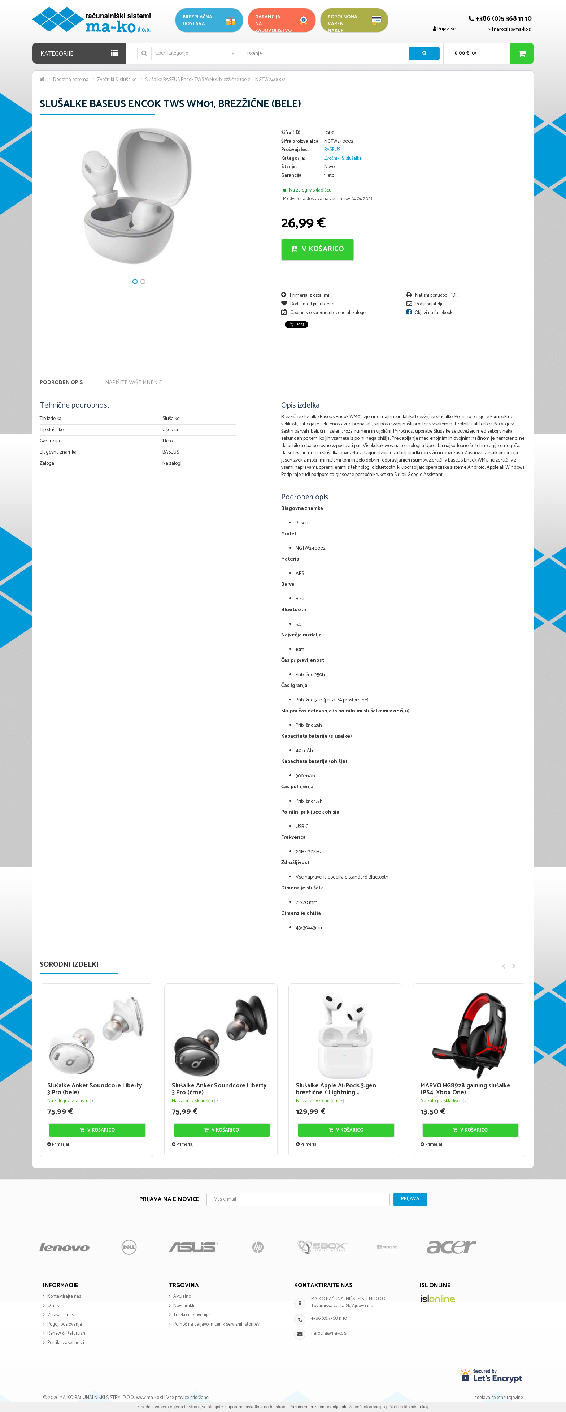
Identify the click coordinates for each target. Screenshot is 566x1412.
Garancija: (291, 175)
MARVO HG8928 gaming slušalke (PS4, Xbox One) (465, 1089)
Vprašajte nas (60, 1315)
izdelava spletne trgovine (498, 1398)
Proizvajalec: (295, 150)
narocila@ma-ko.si (329, 1333)
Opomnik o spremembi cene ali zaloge (323, 313)
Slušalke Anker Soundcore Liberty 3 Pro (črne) (219, 1089)
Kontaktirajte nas (64, 1296)
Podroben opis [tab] (61, 382)
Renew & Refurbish (66, 1333)
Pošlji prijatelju (425, 304)
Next (49, 224)
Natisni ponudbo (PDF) (432, 295)
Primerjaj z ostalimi (305, 295)
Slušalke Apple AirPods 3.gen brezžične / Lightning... (336, 1089)
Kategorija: (293, 158)
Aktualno (182, 1296)
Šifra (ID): (291, 133)
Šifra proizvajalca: (300, 141)
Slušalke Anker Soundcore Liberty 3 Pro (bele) (94, 1089)
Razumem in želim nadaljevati (317, 1406)
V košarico (317, 249)
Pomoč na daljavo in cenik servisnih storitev (216, 1324)
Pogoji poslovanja (64, 1324)
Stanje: (289, 167)
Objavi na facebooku (430, 313)
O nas (53, 1306)
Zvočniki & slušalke (343, 158)
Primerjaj (58, 1144)
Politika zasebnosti (65, 1343)
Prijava (410, 1199)
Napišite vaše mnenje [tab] (133, 382)
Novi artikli (183, 1306)
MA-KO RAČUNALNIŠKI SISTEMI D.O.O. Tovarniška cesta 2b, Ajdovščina (348, 1302)
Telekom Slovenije (191, 1315)
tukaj (423, 1406)
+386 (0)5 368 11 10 (329, 1318)
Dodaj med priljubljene (307, 304)
